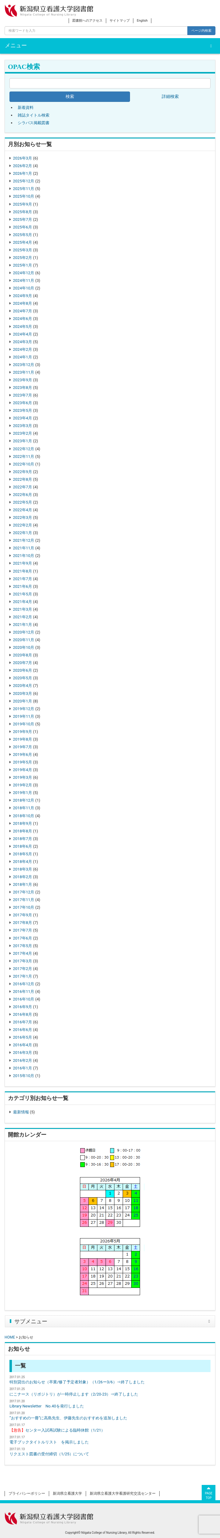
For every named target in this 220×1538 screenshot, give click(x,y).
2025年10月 (23, 196)
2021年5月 (22, 594)
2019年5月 (22, 762)
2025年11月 (23, 188)
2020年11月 (23, 640)
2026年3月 (22, 158)
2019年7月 (22, 747)
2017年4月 (22, 953)
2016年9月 (22, 1006)
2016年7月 (22, 1022)
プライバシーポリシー (27, 1493)
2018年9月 (22, 823)
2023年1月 (22, 441)
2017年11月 (23, 899)
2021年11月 (23, 548)
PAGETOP (208, 1492)
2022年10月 (23, 464)
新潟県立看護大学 (67, 1493)
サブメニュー (30, 1321)
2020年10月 (23, 647)
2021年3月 (22, 609)
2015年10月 (23, 1075)
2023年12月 (23, 364)
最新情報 (21, 1112)
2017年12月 (23, 892)
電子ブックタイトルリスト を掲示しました (49, 1442)
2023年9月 (22, 380)
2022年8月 (22, 479)
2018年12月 (23, 800)
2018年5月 (22, 854)
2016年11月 (23, 991)
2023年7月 (22, 395)
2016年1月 (22, 1068)
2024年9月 (22, 295)
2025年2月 (22, 257)
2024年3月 (22, 342)
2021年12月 (23, 540)
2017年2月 (22, 968)
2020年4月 (22, 685)
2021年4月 (22, 601)
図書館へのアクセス (87, 21)
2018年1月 (22, 884)
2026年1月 (22, 173)
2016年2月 (22, 1060)
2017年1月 (22, 976)
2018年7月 (22, 838)
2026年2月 (22, 166)
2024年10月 (23, 288)
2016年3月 (22, 1052)
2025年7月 (22, 219)
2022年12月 (23, 449)
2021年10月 (23, 555)
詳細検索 (170, 96)
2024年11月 (23, 280)
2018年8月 (22, 831)
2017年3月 (22, 961)
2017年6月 (22, 938)
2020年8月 (22, 655)
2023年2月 (22, 433)
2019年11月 (23, 716)
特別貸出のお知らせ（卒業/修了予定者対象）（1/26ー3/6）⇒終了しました (77, 1382)
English (142, 21)
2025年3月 (22, 250)
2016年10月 (23, 999)
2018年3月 (22, 869)
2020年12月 (23, 632)
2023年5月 (22, 410)
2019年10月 (23, 724)
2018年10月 (23, 816)
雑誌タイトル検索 (33, 115)
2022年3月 (22, 517)
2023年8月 (22, 387)
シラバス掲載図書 (33, 122)
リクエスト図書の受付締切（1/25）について (49, 1454)
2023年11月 (23, 372)
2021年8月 (22, 571)
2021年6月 (22, 586)
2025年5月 (22, 234)
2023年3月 (22, 425)
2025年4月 (22, 242)
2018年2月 (22, 877)
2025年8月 (22, 212)
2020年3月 (22, 693)
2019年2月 (22, 785)
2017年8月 (22, 922)
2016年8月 (22, 1014)
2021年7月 (22, 579)
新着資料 (26, 107)
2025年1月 (22, 265)
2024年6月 (22, 318)
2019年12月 (23, 708)
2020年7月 (22, 662)
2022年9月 (22, 471)
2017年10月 (23, 907)
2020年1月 (22, 701)
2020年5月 (22, 678)
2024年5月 (22, 326)
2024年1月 (22, 357)
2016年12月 (23, 984)
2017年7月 (22, 930)
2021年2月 (22, 617)
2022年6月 (22, 494)
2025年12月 (23, 181)
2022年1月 (22, 532)
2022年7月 (22, 487)
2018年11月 (23, 808)
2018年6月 (22, 846)
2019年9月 (22, 731)
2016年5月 (22, 1037)
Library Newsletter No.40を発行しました (46, 1406)
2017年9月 (22, 915)
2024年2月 (22, 349)
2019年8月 (22, 739)
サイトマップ (120, 21)
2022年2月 (22, 525)
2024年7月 (22, 311)
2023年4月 (22, 418)
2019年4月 (22, 769)
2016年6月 (22, 1029)
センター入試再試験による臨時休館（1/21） (57, 1430)
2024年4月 (22, 334)
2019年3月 (22, 777)
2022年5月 (22, 502)
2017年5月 (22, 945)
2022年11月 (23, 456)
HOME (10, 1337)
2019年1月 (22, 792)
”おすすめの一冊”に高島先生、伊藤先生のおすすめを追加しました (68, 1418)
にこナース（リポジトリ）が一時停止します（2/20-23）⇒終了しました (74, 1394)
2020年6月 (22, 670)
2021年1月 (22, 624)
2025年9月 (22, 204)
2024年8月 (22, 303)
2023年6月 (22, 403)
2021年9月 (22, 563)
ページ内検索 (201, 30)
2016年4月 (22, 1045)
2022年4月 (22, 510)
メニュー (16, 45)
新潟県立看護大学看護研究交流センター (123, 1493)
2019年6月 (22, 754)
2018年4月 (22, 861)
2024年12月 (23, 273)
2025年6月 (22, 227)
